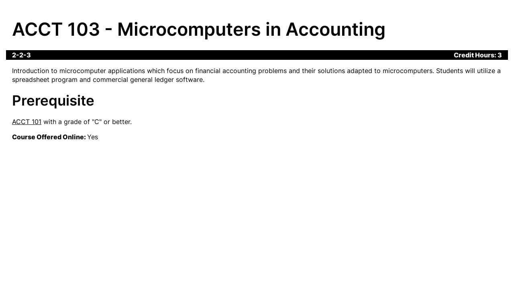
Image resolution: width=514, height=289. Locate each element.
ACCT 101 (26, 122)
